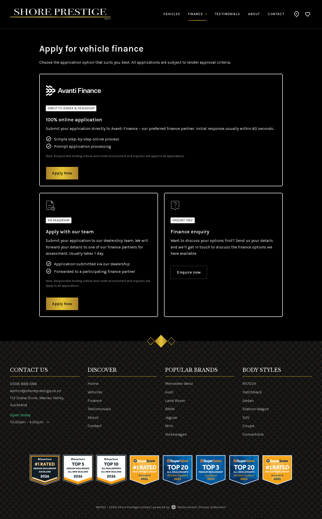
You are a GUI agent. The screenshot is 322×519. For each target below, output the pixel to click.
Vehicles (171, 14)
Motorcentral (184, 507)
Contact (276, 14)
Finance (95, 400)
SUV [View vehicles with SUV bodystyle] (246, 417)
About (254, 14)
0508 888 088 (23, 383)
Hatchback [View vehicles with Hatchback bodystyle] (252, 392)
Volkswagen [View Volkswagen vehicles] (176, 434)
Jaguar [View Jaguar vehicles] (171, 417)
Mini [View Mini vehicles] (169, 425)
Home (93, 383)
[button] (297, 14)
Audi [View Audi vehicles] (169, 392)
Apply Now (62, 173)
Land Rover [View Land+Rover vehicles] (175, 400)
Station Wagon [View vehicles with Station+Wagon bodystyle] (256, 408)
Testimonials (227, 14)
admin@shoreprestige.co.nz (35, 390)
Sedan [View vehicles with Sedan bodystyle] (248, 400)
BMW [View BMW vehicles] (170, 408)
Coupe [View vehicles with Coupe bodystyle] (248, 425)
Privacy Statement (212, 507)
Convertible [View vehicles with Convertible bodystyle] (253, 434)
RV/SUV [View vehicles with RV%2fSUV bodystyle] (249, 383)
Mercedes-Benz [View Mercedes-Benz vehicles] (179, 383)
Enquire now (189, 272)
